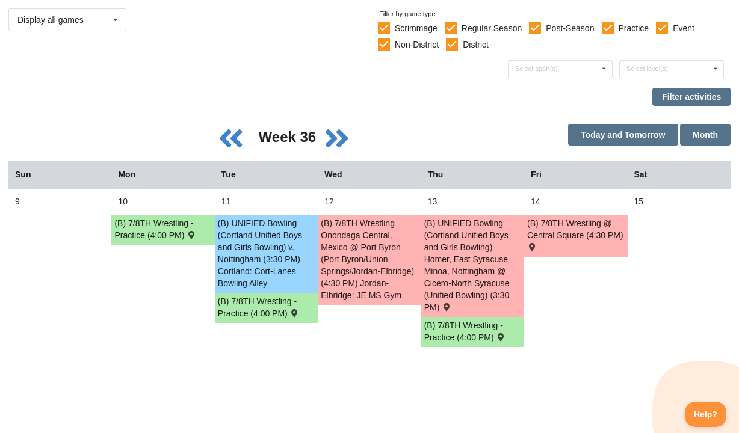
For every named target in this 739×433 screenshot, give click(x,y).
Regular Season (492, 28)
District (476, 44)
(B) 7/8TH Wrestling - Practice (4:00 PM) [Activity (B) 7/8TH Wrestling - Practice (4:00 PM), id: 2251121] (465, 331)
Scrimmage (416, 28)
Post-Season (570, 28)
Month (705, 135)
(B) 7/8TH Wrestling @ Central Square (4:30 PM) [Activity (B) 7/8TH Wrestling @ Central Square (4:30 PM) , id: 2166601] (575, 234)
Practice (634, 28)
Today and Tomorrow (623, 135)
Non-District (417, 44)
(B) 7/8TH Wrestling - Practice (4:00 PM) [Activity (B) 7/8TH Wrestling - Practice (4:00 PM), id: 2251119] (155, 229)
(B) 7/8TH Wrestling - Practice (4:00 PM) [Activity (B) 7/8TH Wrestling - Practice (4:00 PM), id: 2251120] (259, 307)
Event (683, 28)
